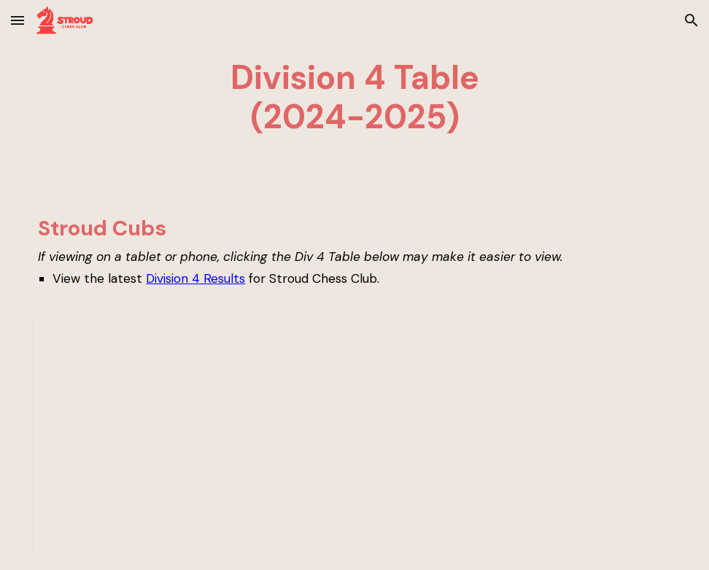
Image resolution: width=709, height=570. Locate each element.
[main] (354, 98)
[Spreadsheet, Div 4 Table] (244, 437)
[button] (17, 20)
